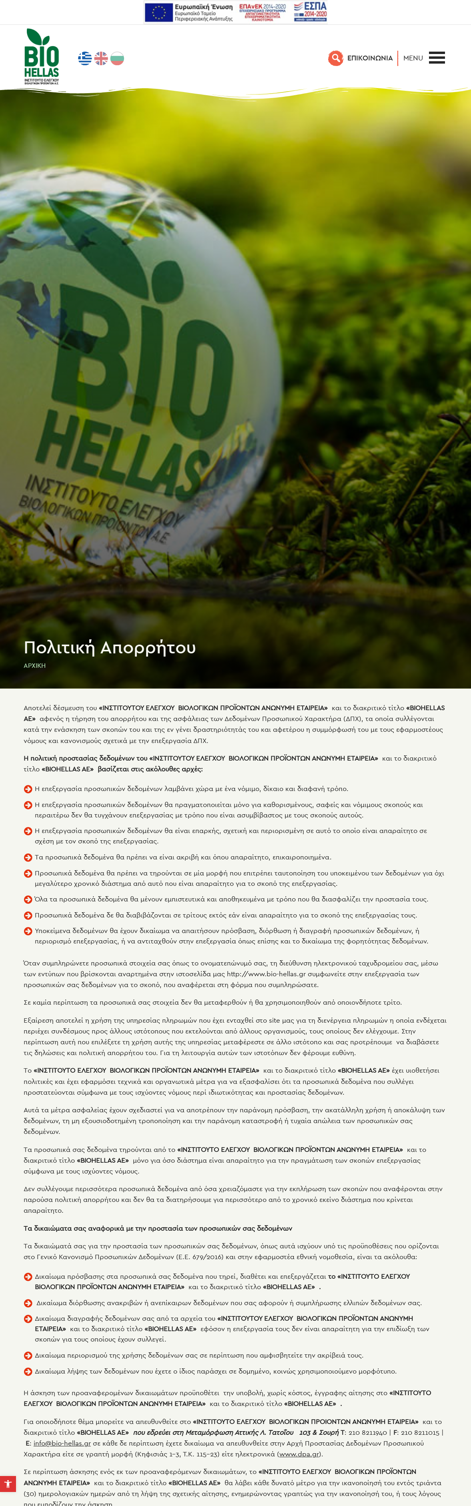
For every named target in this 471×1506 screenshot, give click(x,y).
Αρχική (35, 665)
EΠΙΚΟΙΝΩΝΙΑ (370, 57)
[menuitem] (85, 58)
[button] (415, 58)
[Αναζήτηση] (336, 58)
